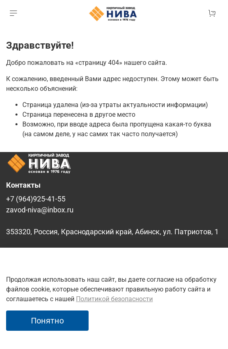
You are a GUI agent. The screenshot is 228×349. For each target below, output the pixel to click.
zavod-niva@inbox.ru (40, 210)
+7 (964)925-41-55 (35, 199)
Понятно (47, 320)
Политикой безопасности (114, 299)
